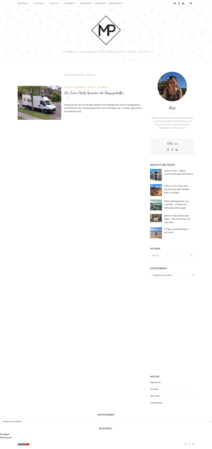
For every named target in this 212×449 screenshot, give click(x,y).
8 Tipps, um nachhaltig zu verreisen (176, 231)
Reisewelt (24, 3)
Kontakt (154, 389)
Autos (68, 87)
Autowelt (40, 3)
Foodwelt (71, 3)
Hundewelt (86, 3)
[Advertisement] (172, 322)
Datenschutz (116, 3)
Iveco (91, 87)
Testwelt (102, 87)
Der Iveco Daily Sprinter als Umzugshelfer (94, 92)
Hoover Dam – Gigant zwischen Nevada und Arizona (178, 172)
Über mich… (155, 396)
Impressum (100, 3)
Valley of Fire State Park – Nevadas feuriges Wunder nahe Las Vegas (177, 189)
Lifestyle (55, 3)
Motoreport (6, 437)
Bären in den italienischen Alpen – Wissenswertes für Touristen (177, 219)
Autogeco (5, 434)
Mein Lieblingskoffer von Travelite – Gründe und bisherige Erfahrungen (176, 204)
